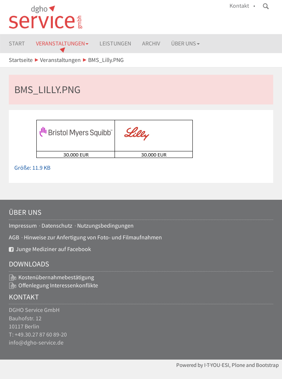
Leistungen (115, 43)
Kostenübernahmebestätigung (56, 277)
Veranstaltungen (62, 43)
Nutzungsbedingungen (105, 225)
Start (17, 43)
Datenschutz (56, 225)
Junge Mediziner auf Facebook (50, 249)
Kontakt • (242, 5)
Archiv (151, 43)
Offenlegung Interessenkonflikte (58, 285)
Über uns (185, 43)
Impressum (23, 225)
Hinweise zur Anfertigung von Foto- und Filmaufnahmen (93, 237)
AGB (14, 237)
